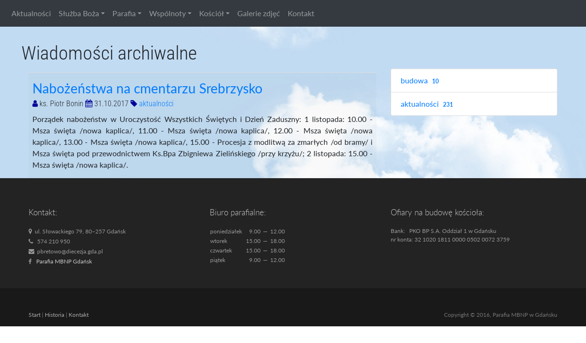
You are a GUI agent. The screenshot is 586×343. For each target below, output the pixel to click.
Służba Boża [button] (79, 13)
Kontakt (301, 13)
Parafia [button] (124, 13)
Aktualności (31, 13)
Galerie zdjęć (258, 13)
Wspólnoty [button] (167, 13)
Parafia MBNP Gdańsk (64, 261)
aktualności (156, 103)
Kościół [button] (211, 13)
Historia (54, 314)
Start (34, 314)
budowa (421, 81)
